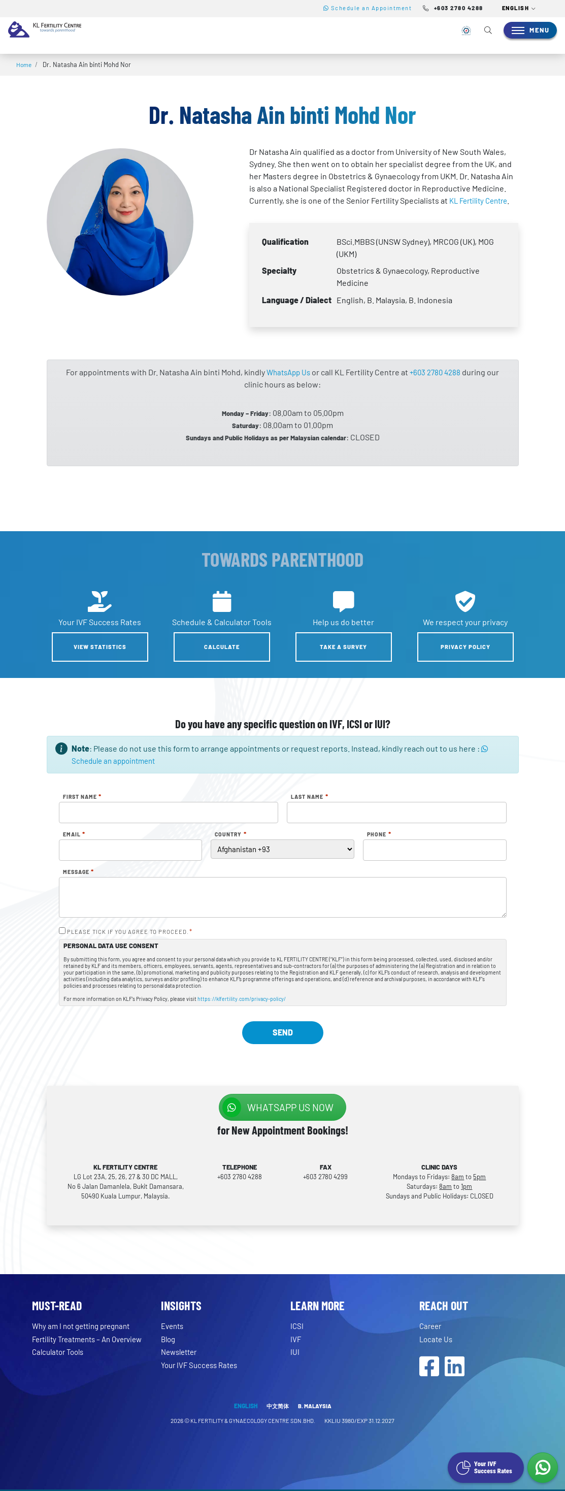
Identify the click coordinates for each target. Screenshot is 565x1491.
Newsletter (181, 1352)
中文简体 (276, 1407)
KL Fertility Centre (481, 200)
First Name (82, 797)
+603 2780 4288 (437, 372)
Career (431, 1326)
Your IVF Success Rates (202, 1365)
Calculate (222, 646)
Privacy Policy (465, 646)
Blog (169, 1339)
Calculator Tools (60, 1361)
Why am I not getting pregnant (85, 1326)
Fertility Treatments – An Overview (75, 1343)
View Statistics (100, 646)
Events (173, 1326)
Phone (379, 834)
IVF (296, 1339)
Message (78, 872)
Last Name (309, 797)
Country (230, 834)
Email (74, 834)
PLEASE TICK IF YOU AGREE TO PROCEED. (130, 932)
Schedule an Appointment (367, 8)
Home (24, 64)
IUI (295, 1352)
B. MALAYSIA (315, 1407)
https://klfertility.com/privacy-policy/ (241, 999)
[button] (519, 8)
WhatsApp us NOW (278, 1107)
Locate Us (437, 1339)
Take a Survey (343, 646)
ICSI (297, 1326)
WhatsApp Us (287, 372)
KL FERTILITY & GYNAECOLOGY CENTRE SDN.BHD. (253, 1422)
